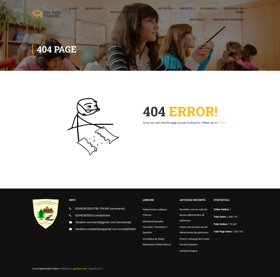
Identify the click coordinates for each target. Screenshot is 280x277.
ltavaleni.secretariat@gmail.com (95, 222)
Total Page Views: (223, 231)
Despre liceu (93, 8)
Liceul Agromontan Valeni (45, 268)
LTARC (130, 10)
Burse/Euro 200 (234, 10)
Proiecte (186, 8)
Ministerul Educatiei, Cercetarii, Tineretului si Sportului (155, 227)
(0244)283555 (83, 215)
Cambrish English (189, 251)
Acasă (73, 8)
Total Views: (220, 216)
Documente (207, 8)
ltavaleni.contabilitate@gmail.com (97, 229)
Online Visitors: (222, 209)
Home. (222, 122)
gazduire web (80, 268)
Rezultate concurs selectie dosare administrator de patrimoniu (193, 215)
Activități (165, 8)
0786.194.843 (101, 208)
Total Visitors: (221, 224)
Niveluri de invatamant (228, 19)
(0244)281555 (83, 208)
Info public (197, 19)
